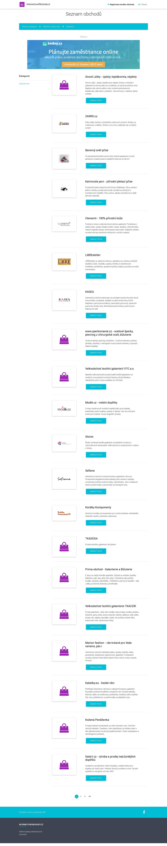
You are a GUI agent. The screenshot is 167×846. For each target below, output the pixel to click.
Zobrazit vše (24, 83)
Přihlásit (142, 4)
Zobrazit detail (96, 100)
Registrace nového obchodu (120, 4)
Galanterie (70, 26)
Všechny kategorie (29, 26)
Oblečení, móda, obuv (51, 26)
